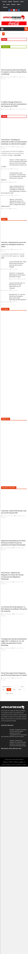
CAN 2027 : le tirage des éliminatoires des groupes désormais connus (17, 274)
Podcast (13, 764)
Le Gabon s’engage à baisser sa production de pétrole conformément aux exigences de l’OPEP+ (14, 104)
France (22, 1)
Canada (10, 1)
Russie (8, 4)
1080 (22, 686)
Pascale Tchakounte (7, 77)
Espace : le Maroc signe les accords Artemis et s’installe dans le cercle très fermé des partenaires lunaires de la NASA (14, 163)
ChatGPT (18, 764)
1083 (14, 689)
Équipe (9, 764)
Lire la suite (17, 155)
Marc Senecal (5, 208)
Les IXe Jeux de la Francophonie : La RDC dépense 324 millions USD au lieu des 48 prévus (14, 609)
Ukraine (13, 4)
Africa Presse (9, 759)
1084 (19, 689)
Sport (4, 219)
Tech (4, 39)
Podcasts (5, 7)
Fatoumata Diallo (7, 146)
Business (5, 47)
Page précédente (6, 686)
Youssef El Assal (6, 169)
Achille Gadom (6, 249)
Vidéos (18, 4)
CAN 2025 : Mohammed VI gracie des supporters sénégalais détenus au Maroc (13, 244)
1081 (3, 689)
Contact (24, 764)
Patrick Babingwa (6, 195)
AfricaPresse (5, 109)
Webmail (5, 762)
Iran (4, 4)
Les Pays (4, 1)
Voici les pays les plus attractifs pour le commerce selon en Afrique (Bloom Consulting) (14, 72)
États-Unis (16, 1)
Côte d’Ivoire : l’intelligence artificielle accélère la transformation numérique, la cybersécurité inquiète (14, 142)
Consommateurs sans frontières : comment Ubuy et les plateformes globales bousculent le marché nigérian (13, 176)
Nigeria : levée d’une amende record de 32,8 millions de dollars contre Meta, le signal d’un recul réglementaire (13, 203)
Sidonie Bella (5, 182)
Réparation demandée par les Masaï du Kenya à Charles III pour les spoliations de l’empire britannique (13, 543)
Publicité (11, 762)
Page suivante (9, 693)
